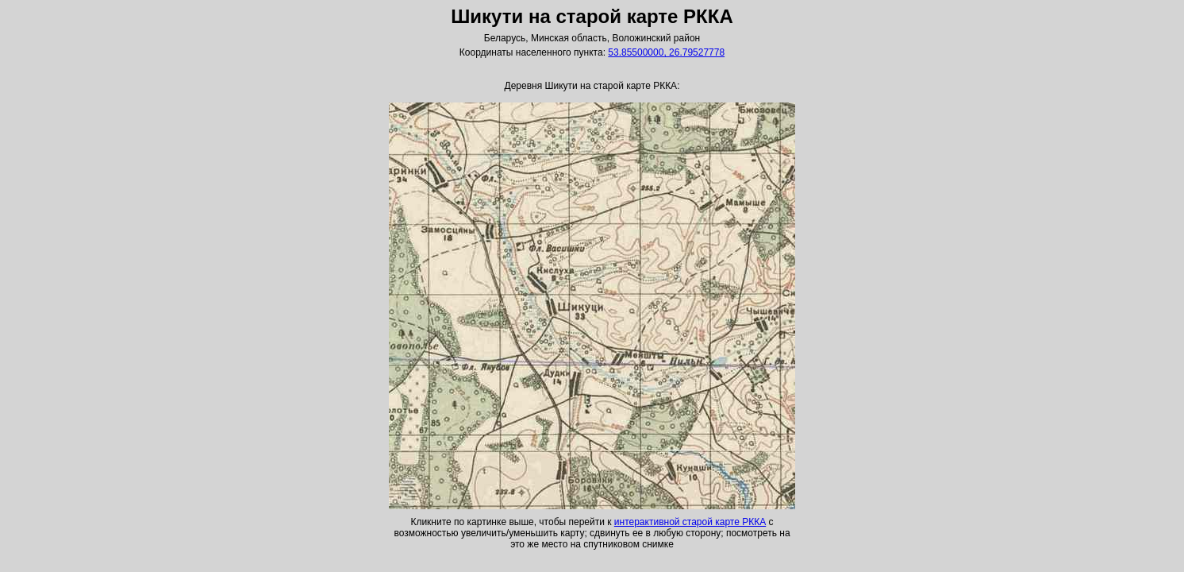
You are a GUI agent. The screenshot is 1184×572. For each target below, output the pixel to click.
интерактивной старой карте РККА (690, 522)
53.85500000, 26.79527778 (666, 52)
